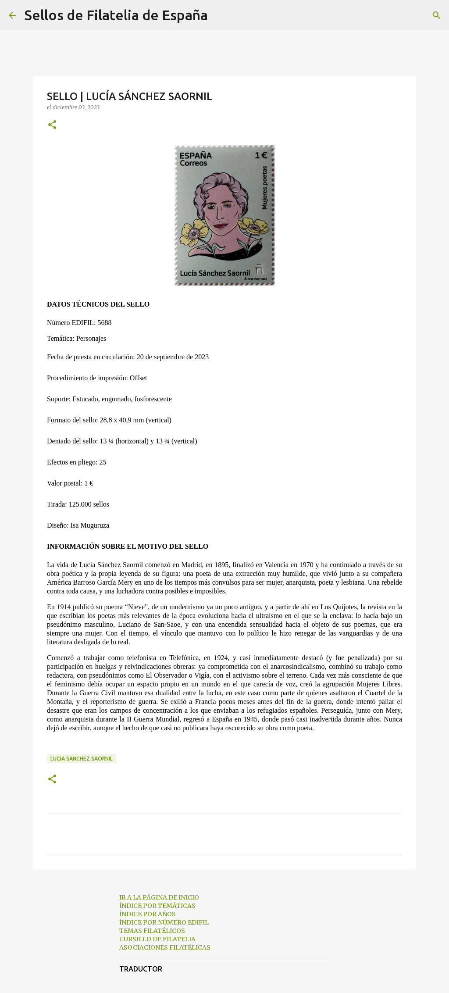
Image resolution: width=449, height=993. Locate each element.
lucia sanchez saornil (81, 758)
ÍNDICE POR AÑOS (147, 914)
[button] (52, 125)
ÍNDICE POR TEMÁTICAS (157, 906)
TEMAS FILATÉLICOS (152, 931)
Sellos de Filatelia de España (116, 15)
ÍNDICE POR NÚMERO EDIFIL (164, 922)
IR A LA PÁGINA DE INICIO (159, 897)
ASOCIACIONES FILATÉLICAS (164, 947)
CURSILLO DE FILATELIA (157, 939)
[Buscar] (220, 15)
